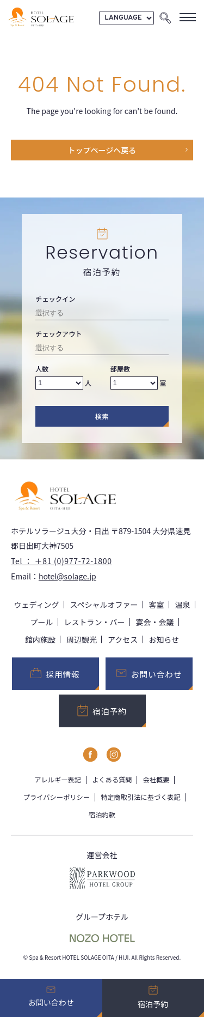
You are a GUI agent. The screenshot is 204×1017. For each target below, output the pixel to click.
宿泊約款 (102, 814)
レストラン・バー (94, 622)
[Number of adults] (59, 383)
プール (41, 622)
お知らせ (164, 639)
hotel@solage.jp (67, 576)
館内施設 (40, 639)
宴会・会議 (155, 622)
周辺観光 (81, 639)
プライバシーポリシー (56, 797)
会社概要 (156, 780)
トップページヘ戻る (102, 150)
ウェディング (36, 604)
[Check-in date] (102, 314)
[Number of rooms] (134, 383)
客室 (156, 604)
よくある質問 (112, 780)
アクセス (123, 639)
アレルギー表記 (57, 780)
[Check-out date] (102, 349)
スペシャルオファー (104, 604)
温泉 (182, 604)
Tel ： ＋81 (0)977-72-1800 (61, 560)
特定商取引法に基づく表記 (141, 797)
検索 (102, 416)
